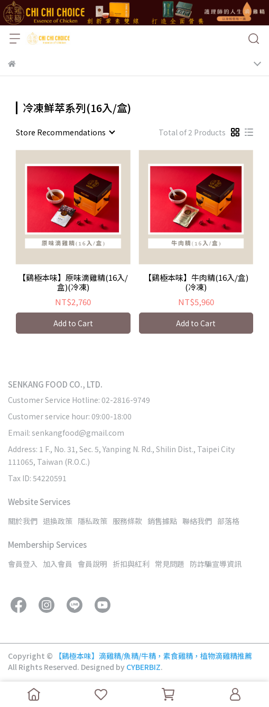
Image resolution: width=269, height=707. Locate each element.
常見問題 (169, 563)
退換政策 (57, 521)
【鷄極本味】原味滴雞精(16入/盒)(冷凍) (73, 282)
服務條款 (127, 521)
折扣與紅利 (131, 563)
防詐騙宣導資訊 (216, 563)
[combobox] (65, 132)
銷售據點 (162, 521)
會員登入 (23, 563)
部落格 (228, 521)
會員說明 (92, 563)
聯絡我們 (197, 521)
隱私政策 (92, 521)
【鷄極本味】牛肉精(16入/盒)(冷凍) (196, 282)
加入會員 (57, 563)
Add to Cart (73, 323)
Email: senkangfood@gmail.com (66, 432)
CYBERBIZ (143, 667)
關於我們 (23, 521)
